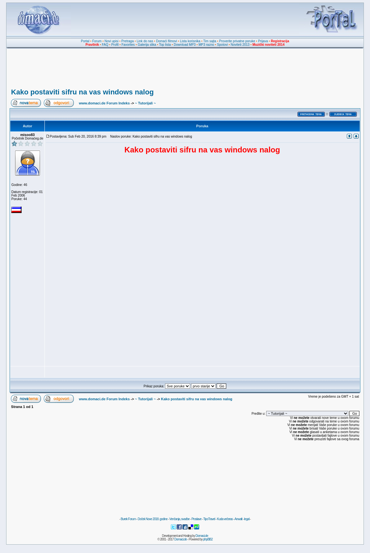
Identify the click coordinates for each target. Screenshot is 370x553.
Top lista (165, 44)
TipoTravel (209, 519)
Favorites (128, 44)
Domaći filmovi (166, 41)
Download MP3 (185, 44)
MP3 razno (206, 44)
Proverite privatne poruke (237, 41)
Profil (115, 44)
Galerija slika (147, 44)
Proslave (196, 519)
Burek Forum (128, 519)
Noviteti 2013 (240, 44)
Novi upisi (111, 41)
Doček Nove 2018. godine (152, 519)
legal (246, 519)
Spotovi (222, 44)
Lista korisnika (190, 41)
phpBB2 (208, 539)
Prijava (263, 41)
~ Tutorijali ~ (145, 103)
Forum (97, 41)
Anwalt (238, 519)
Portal (85, 41)
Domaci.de (202, 536)
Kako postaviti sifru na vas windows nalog (82, 92)
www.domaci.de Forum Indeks (104, 103)
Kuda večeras (225, 519)
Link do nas (145, 41)
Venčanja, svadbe (179, 519)
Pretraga (128, 41)
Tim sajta (209, 41)
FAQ (105, 44)
